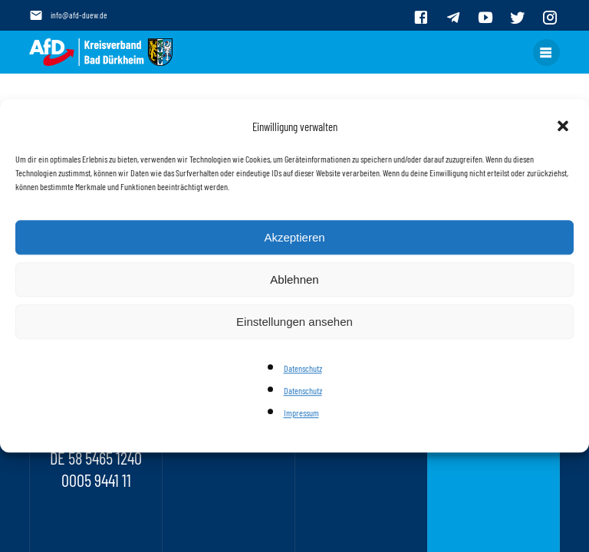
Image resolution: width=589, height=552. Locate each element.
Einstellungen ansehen (294, 321)
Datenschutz (303, 368)
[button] (564, 127)
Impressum (301, 413)
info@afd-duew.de (79, 15)
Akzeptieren (294, 237)
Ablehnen (294, 279)
